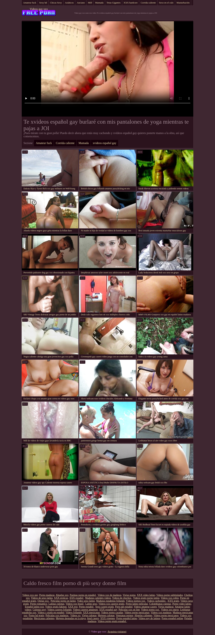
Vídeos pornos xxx (136, 601)
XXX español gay (108, 609)
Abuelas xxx (62, 595)
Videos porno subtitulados (169, 595)
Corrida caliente (148, 2)
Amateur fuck (29, 2)
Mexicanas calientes (44, 618)
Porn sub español (124, 606)
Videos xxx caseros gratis (112, 603)
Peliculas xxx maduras (57, 615)
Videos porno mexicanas (137, 612)
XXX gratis (173, 601)
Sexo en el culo (166, 2)
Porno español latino (126, 618)
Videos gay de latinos (149, 618)
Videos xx (75, 615)
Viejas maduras (166, 606)
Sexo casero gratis (104, 606)
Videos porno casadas (112, 612)
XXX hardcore (131, 2)
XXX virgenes (107, 618)
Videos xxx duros (170, 609)
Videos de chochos (122, 598)
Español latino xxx (34, 606)
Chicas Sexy (56, 2)
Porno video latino (181, 603)
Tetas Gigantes (114, 2)
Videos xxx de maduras (110, 595)
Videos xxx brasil (75, 603)
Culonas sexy (39, 609)
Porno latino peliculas (137, 603)
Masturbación (183, 2)
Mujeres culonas (106, 615)
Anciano (81, 2)
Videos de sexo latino (42, 598)
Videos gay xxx (39, 9)
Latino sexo (91, 603)
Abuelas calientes (143, 615)
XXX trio (73, 606)
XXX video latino (146, 595)
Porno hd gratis (36, 615)
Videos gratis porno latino (146, 598)
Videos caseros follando (59, 609)
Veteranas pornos (124, 615)
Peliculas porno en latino (63, 601)
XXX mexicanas (91, 612)
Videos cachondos (156, 601)
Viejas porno (129, 595)
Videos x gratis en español (51, 612)
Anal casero (93, 618)
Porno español (86, 606)
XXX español (76, 598)
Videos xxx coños (170, 598)
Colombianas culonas (160, 603)
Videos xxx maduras (161, 612)
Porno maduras (47, 595)
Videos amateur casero (145, 606)
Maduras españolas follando (110, 601)
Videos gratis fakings (56, 606)
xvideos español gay (104, 143)
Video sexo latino (86, 601)
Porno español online (172, 618)
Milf (90, 2)
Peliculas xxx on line (129, 609)
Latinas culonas (56, 603)
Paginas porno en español (83, 595)
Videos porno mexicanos (166, 615)
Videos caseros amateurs (85, 609)
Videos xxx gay (30, 595)
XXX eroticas (61, 598)
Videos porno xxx (150, 609)
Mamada (99, 2)
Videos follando (73, 612)
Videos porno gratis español (112, 621)
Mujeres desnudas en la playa (71, 618)
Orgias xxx (43, 601)
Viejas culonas (89, 615)
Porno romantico (38, 603)
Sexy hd (43, 2)
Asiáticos (69, 2)
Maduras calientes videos (98, 598)
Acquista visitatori (117, 631)
